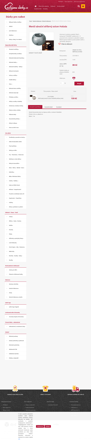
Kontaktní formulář (53, 405)
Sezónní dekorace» (14, 288)
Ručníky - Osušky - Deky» (15, 256)
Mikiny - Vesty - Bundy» (15, 221)
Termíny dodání (61, 6)
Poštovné (53, 6)
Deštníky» (11, 172)
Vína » (10, 84)
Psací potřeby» (13, 146)
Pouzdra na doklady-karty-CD (16, 194)
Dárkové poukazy (13, 336)
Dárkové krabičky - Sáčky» (16, 66)
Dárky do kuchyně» (14, 71)
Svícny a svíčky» (13, 75)
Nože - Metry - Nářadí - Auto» (16, 168)
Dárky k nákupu (13, 123)
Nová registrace (68, 1)
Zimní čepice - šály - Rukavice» (17, 247)
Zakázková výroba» (14, 354)
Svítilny (11, 202)
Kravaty (11, 230)
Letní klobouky (13, 243)
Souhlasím (48, 426)
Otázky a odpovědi (13, 358)
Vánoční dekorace (46, 21)
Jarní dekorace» (13, 31)
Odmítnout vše (40, 426)
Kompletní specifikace (35, 107)
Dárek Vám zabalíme (44, 6)
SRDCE (11, 26)
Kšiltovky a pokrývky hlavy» (16, 238)
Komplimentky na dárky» (15, 53)
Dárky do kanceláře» (14, 163)
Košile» (11, 225)
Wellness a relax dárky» (15, 159)
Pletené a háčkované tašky (16, 274)
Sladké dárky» (12, 80)
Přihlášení (60, 1)
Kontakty (45, 9)
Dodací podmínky (30, 407)
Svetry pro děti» (13, 270)
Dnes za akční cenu (14, 127)
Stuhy (10, 293)
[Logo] (16, 6)
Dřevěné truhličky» (14, 49)
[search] (79, 6)
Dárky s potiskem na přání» (16, 207)
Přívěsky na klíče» (13, 97)
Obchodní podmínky (14, 345)
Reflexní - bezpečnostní (15, 189)
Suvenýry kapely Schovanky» (16, 317)
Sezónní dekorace (37, 21)
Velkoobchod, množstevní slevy (17, 326)
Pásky (10, 234)
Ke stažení (58, 107)
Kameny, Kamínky (13, 284)
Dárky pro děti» (13, 150)
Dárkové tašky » (13, 62)
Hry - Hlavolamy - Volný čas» (16, 155)
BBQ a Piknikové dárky (15, 176)
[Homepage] (34, 6)
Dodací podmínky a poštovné (16, 340)
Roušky (11, 260)
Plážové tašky (12, 114)
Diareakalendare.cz (75, 405)
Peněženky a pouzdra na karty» (17, 137)
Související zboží (48, 107)
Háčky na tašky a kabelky (15, 101)
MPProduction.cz (75, 410)
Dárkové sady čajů (13, 93)
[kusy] (62, 83)
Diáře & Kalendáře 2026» (15, 141)
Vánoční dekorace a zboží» (16, 297)
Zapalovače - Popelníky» (15, 198)
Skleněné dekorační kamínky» (16, 58)
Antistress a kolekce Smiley (16, 106)
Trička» (11, 216)
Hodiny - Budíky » (13, 181)
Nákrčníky (11, 251)
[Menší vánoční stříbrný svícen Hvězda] (41, 33)
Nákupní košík (6, 410)
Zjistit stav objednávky (79, 1)
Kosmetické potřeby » (14, 119)
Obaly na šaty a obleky (14, 110)
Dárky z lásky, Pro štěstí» (15, 39)
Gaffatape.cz (74, 407)
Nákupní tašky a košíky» (15, 22)
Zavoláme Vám (38, 9)
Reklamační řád (13, 349)
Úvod (30, 21)
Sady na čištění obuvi (14, 185)
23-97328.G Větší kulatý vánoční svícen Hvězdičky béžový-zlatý (50, 97)
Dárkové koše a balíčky (15, 88)
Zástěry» (11, 35)
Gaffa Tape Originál (14, 307)
